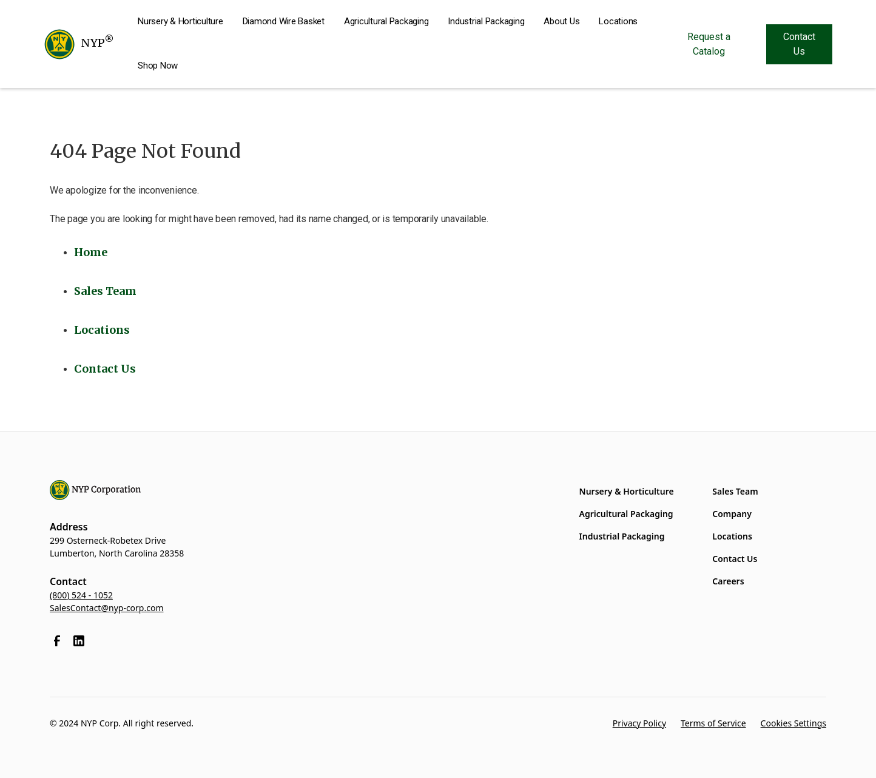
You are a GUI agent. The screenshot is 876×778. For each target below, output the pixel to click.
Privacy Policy (639, 723)
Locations (618, 21)
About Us (561, 21)
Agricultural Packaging (386, 21)
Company (732, 513)
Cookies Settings (793, 723)
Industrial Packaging (486, 21)
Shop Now (158, 65)
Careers (728, 581)
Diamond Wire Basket (284, 21)
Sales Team (735, 491)
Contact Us (799, 44)
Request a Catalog (708, 44)
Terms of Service (713, 723)
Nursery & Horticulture (180, 21)
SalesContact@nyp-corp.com (107, 608)
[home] (78, 44)
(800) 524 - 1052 (81, 595)
